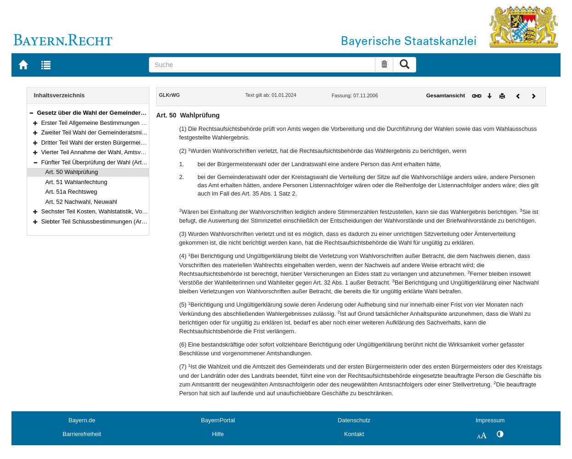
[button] (31, 112)
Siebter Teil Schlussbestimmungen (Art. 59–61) (103, 221)
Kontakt (354, 434)
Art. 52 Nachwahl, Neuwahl (81, 201)
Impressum (490, 420)
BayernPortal (218, 420)
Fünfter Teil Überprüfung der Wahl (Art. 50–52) (102, 162)
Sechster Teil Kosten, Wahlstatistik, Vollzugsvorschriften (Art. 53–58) (131, 211)
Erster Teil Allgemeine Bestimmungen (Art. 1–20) (105, 122)
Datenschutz (354, 420)
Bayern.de (81, 420)
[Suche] (262, 65)
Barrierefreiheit (81, 434)
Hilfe (218, 434)
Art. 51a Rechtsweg (71, 191)
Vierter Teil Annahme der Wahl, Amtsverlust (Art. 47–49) (114, 152)
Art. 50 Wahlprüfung (71, 171)
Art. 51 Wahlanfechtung (76, 182)
